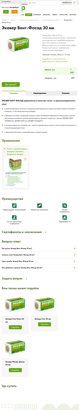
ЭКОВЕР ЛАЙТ (19, 121)
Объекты (54, 14)
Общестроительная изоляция (29, 20)
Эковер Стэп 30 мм (43, 319)
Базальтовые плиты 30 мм (51, 20)
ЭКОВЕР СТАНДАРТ (35, 121)
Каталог (28, 14)
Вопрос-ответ (63, 14)
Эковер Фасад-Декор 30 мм (15, 363)
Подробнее (15, 327)
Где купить (73, 14)
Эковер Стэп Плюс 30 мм (14, 320)
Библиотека (46, 14)
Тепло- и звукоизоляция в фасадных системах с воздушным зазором (17, 151)
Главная (4, 20)
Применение (37, 14)
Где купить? (10, 84)
